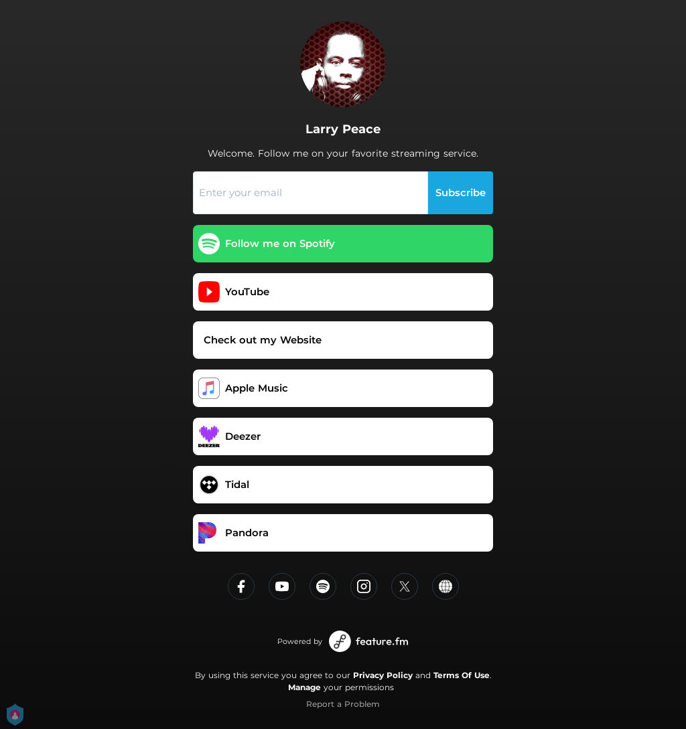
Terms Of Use (461, 675)
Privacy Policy (383, 675)
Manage (304, 687)
